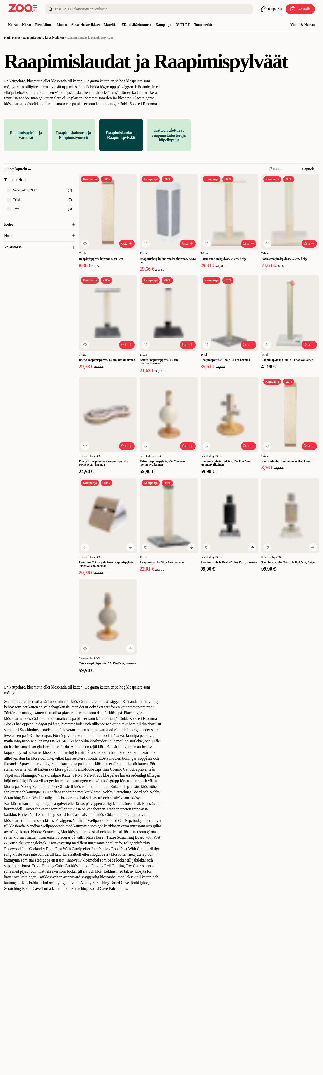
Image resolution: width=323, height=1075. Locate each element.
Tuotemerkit (203, 25)
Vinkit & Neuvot (302, 25)
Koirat (13, 25)
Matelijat (111, 25)
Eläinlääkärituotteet (137, 25)
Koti (7, 37)
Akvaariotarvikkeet (85, 25)
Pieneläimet (43, 25)
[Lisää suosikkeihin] (85, 244)
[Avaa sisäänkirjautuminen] (271, 9)
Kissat (26, 25)
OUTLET (182, 25)
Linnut (62, 25)
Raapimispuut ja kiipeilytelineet (43, 37)
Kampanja (163, 25)
